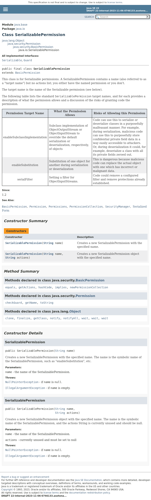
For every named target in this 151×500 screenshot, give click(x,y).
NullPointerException (22, 382)
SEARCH (89, 17)
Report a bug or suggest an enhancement (25, 477)
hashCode (45, 287)
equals (10, 287)
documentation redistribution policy (89, 492)
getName (31, 302)
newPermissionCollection (89, 287)
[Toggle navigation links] (5, 9)
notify (55, 318)
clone (9, 318)
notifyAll (70, 318)
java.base (20, 24)
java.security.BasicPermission (33, 46)
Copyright (7, 489)
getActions (26, 287)
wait (85, 318)
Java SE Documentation (88, 480)
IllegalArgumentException (25, 388)
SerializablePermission (23, 243)
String (48, 243)
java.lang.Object (13, 40)
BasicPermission (27, 72)
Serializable (12, 60)
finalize (23, 318)
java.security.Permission (24, 43)
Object (75, 311)
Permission (85, 296)
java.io (20, 28)
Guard (28, 60)
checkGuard (13, 302)
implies (61, 287)
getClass (40, 318)
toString (46, 302)
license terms (114, 2)
